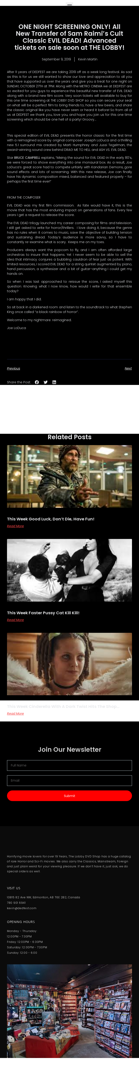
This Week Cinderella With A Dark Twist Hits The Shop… (63, 706)
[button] (37, 382)
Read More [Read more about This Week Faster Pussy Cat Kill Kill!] (15, 619)
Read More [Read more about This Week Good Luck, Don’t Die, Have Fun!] (15, 526)
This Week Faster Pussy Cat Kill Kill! (43, 613)
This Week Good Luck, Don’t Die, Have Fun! (50, 519)
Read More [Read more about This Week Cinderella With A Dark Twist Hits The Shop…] (15, 713)
